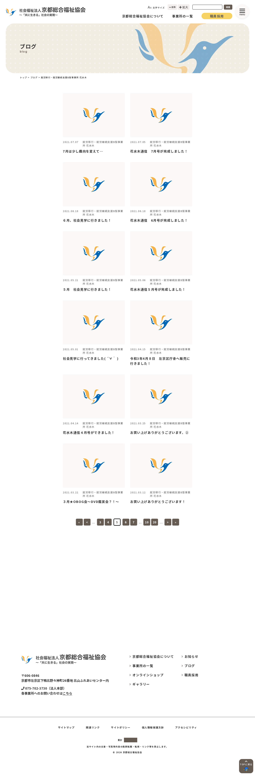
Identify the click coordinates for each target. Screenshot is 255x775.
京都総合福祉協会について (143, 16)
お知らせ (191, 656)
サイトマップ (66, 727)
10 (147, 522)
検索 (228, 7)
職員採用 (217, 16)
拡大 (183, 7)
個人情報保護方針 (153, 727)
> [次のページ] (168, 522)
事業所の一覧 (182, 16)
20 (155, 522)
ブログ (190, 665)
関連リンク (93, 727)
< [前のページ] (87, 522)
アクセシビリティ (186, 727)
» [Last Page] (176, 522)
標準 (172, 7)
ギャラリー (141, 684)
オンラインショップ (148, 675)
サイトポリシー (120, 727)
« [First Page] (79, 522)
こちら (67, 693)
